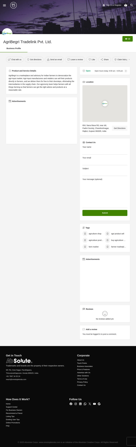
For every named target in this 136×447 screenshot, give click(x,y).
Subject (104, 171)
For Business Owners (14, 410)
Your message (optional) (104, 193)
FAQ (7, 426)
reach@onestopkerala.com (16, 379)
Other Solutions (83, 376)
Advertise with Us (83, 373)
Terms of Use (82, 379)
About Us (80, 360)
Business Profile (14, 48)
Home (8, 404)
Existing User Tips (13, 420)
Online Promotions (13, 423)
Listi (7, 416)
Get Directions (120, 128)
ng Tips (12, 416)
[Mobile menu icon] (4, 5)
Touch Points (82, 363)
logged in (97, 334)
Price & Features (83, 369)
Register (118, 5)
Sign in (109, 5)
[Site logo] (13, 5)
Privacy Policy (82, 382)
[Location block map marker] (105, 103)
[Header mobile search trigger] (131, 5)
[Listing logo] (7, 33)
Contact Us (81, 385)
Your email (104, 161)
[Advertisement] (42, 123)
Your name (104, 150)
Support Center (12, 407)
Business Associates (85, 366)
